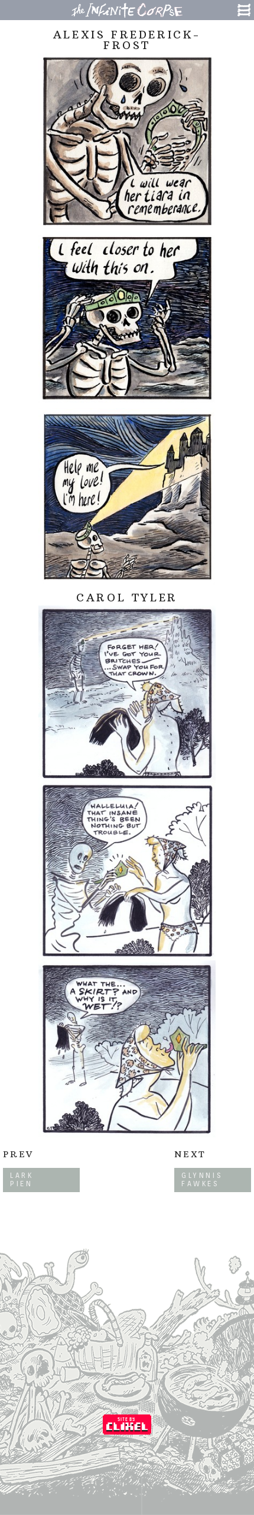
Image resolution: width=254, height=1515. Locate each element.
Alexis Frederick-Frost (127, 40)
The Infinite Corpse (127, 10)
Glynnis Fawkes (202, 1179)
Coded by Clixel (127, 1424)
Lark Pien (21, 1179)
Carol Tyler (127, 597)
